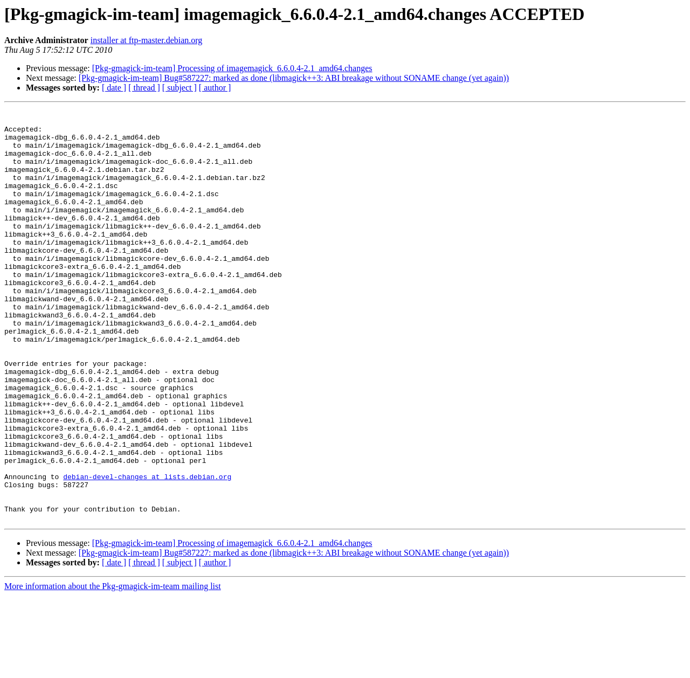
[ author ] (215, 87)
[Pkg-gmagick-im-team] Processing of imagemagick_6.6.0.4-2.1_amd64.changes (232, 68)
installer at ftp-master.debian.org (147, 40)
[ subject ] (179, 87)
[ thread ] (144, 87)
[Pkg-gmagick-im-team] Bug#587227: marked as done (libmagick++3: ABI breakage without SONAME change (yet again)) (294, 77)
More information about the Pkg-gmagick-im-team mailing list (112, 668)
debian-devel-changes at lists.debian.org (147, 551)
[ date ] (114, 87)
